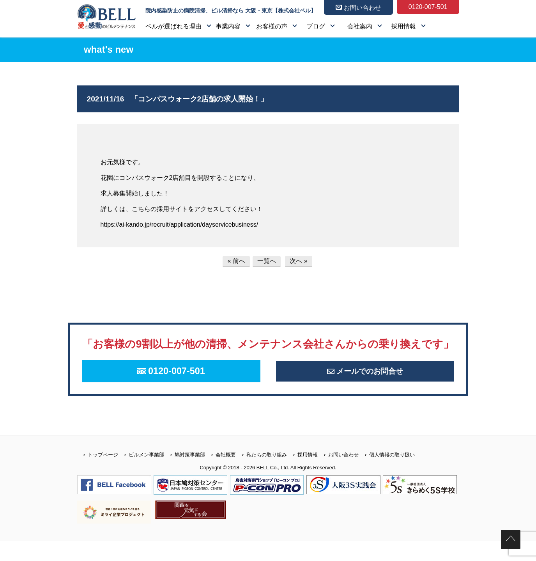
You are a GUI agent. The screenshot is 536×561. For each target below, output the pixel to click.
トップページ (97, 474)
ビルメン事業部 (141, 474)
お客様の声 (271, 26)
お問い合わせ (338, 474)
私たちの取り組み (261, 474)
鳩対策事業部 (184, 474)
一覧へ (266, 260)
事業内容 (228, 26)
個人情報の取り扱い (387, 474)
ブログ (315, 26)
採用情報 (403, 26)
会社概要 (220, 474)
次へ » (298, 260)
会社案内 (359, 26)
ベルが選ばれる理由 (173, 26)
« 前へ (236, 260)
